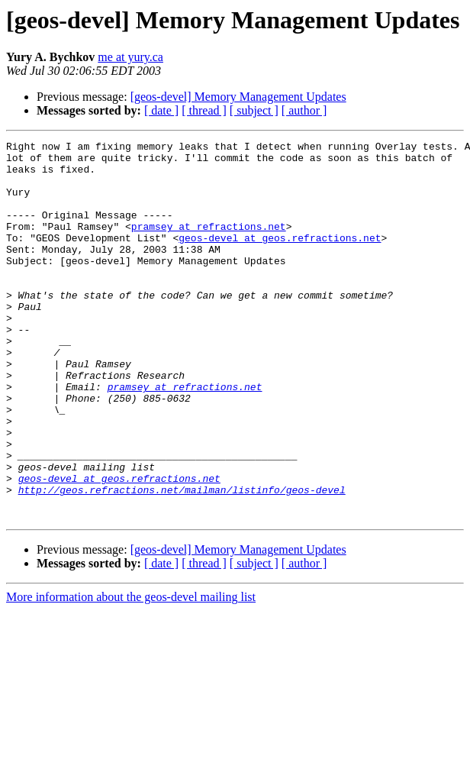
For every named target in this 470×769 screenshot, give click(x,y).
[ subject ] (254, 110)
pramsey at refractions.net (208, 244)
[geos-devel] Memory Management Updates (238, 96)
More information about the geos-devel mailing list (131, 672)
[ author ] (304, 110)
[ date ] (161, 110)
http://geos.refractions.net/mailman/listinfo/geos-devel (182, 560)
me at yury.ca (130, 56)
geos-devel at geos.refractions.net (280, 258)
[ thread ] (204, 110)
